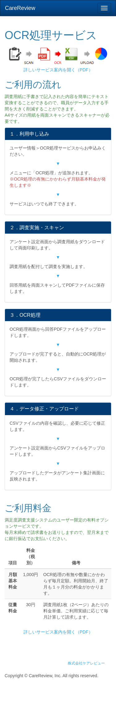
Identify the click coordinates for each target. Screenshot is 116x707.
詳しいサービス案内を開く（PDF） (58, 69)
